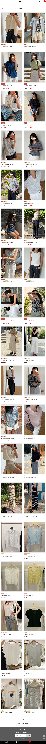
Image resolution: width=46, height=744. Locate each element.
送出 (29, 735)
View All (24, 8)
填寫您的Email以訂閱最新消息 (23, 732)
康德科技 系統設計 (22, 738)
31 (24, 719)
